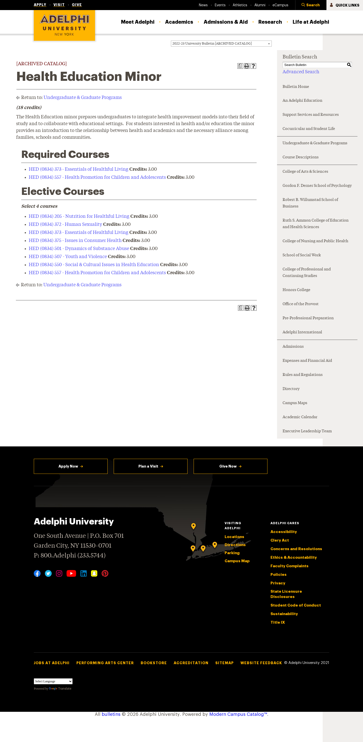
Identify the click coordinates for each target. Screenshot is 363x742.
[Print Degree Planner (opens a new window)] (240, 66)
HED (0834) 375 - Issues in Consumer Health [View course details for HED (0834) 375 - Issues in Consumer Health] (75, 240)
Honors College (296, 290)
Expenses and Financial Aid (307, 361)
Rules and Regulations (303, 375)
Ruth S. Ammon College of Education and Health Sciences (316, 224)
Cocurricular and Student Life (309, 129)
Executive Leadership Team (307, 431)
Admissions (293, 347)
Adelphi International (302, 332)
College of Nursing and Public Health (315, 241)
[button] (310, 5)
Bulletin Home (296, 87)
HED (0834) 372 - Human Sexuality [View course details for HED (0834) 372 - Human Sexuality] (65, 224)
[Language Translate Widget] (53, 681)
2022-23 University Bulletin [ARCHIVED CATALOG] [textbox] (212, 43)
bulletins (111, 714)
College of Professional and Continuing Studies (307, 273)
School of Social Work (302, 255)
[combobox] (221, 44)
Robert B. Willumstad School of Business (310, 203)
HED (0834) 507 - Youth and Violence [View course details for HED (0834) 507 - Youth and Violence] (68, 257)
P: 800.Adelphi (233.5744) (70, 555)
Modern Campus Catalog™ (238, 714)
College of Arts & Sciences (305, 172)
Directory (291, 389)
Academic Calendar (300, 417)
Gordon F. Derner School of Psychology (317, 186)
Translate (60, 688)
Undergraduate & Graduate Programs (83, 97)
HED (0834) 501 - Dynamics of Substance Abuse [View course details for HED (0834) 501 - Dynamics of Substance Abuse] (79, 248)
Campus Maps (295, 403)
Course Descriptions (301, 157)
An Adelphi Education (302, 101)
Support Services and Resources (311, 115)
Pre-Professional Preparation (308, 318)
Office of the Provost (301, 304)
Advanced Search (301, 72)
